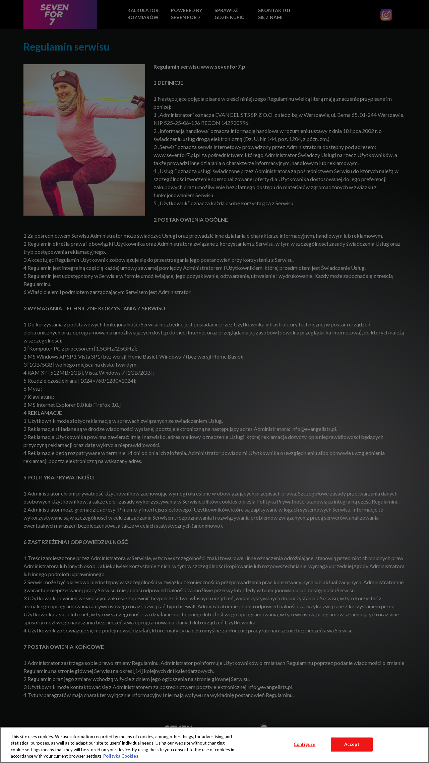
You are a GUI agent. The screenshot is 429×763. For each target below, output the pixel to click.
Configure (304, 744)
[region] (214, 745)
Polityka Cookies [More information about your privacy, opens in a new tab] (120, 756)
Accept (352, 744)
